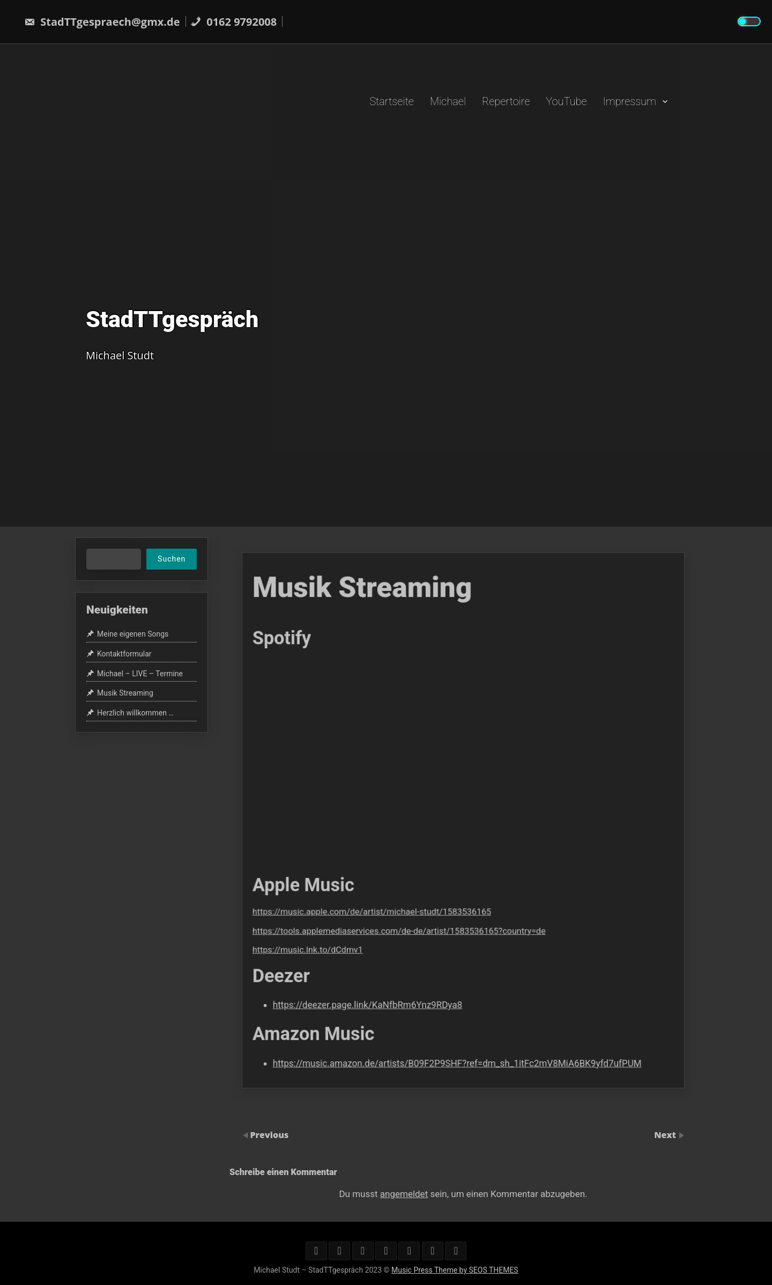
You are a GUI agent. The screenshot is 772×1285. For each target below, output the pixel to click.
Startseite (391, 100)
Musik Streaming (125, 693)
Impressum (629, 100)
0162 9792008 (233, 21)
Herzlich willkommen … (135, 712)
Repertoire (506, 100)
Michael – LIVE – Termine (140, 673)
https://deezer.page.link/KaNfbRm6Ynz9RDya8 (397, 948)
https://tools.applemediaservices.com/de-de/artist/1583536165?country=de (418, 896)
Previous (269, 1134)
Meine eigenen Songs (132, 634)
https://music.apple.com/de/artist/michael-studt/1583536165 (399, 884)
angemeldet (404, 1193)
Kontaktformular (124, 653)
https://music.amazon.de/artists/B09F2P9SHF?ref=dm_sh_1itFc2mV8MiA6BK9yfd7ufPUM (459, 989)
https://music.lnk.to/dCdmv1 (354, 910)
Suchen (171, 559)
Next (666, 1134)
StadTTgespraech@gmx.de (102, 21)
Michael (448, 100)
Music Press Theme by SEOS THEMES (454, 1270)
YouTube (566, 100)
